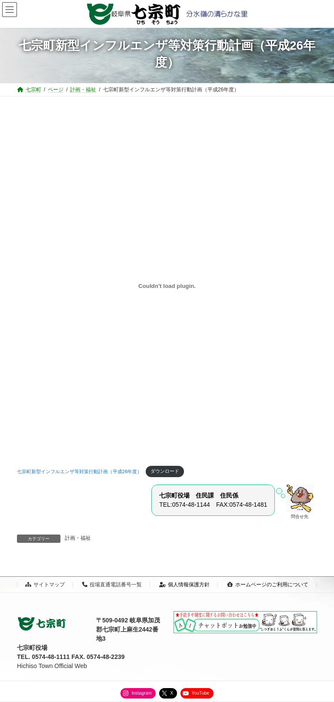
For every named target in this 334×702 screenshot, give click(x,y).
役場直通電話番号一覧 (112, 585)
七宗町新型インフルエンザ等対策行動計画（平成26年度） (79, 471)
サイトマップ (45, 585)
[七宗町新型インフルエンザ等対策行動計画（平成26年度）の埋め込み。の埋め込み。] (167, 286)
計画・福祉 (78, 538)
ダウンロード (164, 471)
